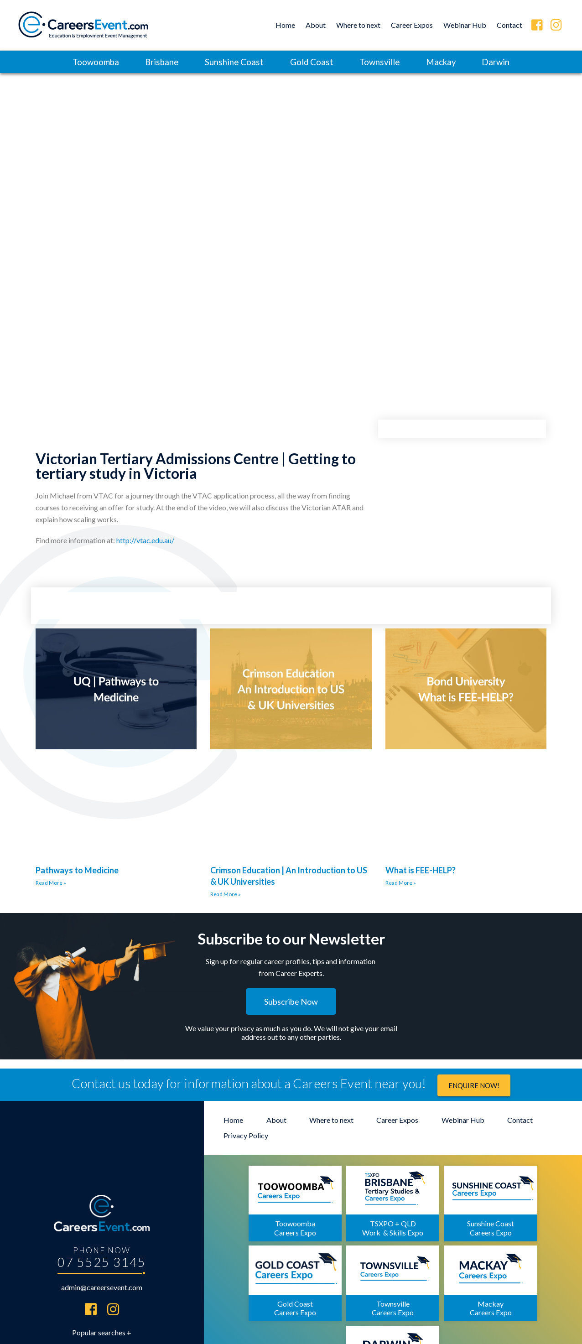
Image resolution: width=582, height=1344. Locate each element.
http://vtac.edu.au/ (145, 540)
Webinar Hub (464, 25)
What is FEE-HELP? (420, 871)
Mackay (447, 62)
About (316, 25)
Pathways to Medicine (77, 871)
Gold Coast (311, 62)
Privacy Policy (245, 1136)
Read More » (51, 883)
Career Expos (412, 25)
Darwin (506, 62)
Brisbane (155, 62)
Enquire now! (473, 1086)
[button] (291, 1002)
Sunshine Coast (230, 62)
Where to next (358, 25)
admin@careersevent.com (101, 1242)
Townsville (383, 62)
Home (285, 25)
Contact (509, 25)
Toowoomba (85, 62)
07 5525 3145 (101, 1217)
